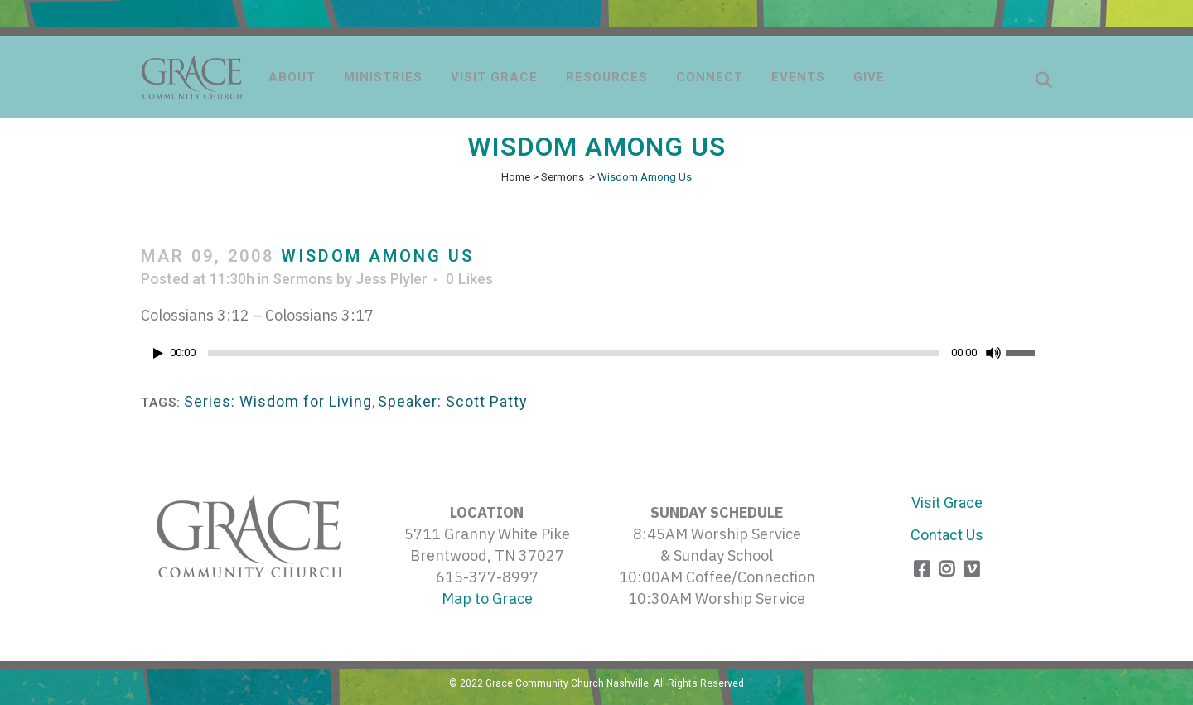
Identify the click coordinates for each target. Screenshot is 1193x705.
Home (515, 177)
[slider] (573, 353)
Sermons (562, 177)
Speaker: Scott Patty (453, 401)
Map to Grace (487, 598)
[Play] (158, 353)
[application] (596, 357)
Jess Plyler (391, 278)
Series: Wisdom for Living (278, 401)
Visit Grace (947, 502)
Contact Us (946, 534)
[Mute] (993, 353)
